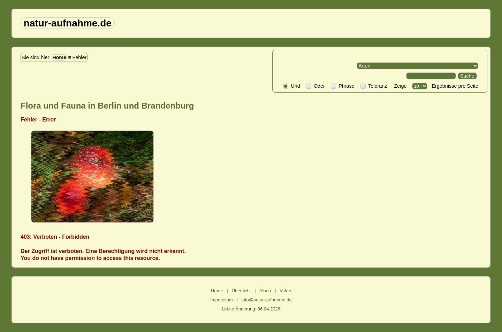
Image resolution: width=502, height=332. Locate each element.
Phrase (342, 86)
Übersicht (241, 290)
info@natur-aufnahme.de (267, 299)
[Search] (431, 75)
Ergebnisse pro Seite (453, 86)
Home (59, 57)
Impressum (221, 299)
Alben (265, 290)
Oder (315, 86)
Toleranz (373, 86)
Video (285, 290)
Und (291, 86)
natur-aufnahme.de (67, 23)
